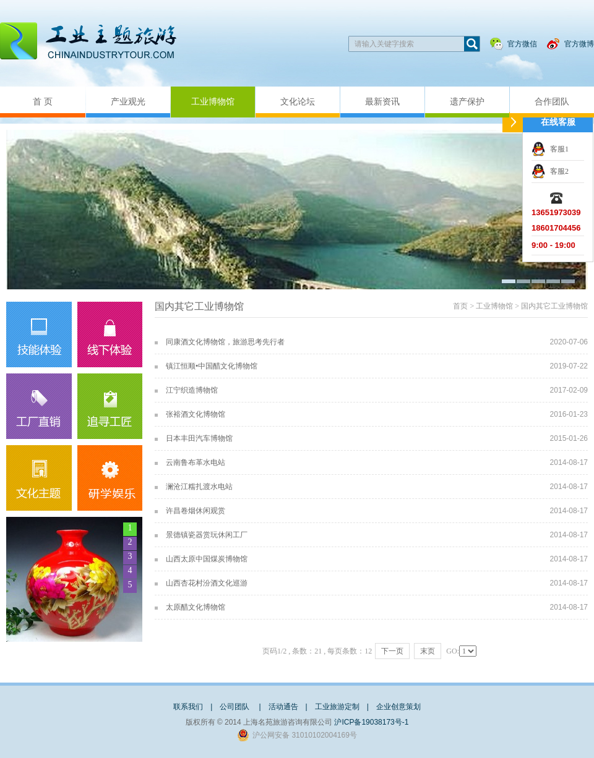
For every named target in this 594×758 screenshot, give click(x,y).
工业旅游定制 (337, 706)
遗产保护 (467, 101)
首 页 (43, 101)
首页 (460, 306)
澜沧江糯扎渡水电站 (199, 486)
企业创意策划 (398, 706)
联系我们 (188, 706)
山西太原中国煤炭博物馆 (207, 559)
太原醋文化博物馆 (195, 607)
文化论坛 (297, 101)
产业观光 (128, 101)
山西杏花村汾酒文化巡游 (207, 583)
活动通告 (283, 706)
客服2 (559, 171)
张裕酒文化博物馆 (195, 414)
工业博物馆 (213, 101)
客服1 (559, 149)
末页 (427, 651)
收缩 (512, 122)
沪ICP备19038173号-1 (371, 722)
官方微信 (522, 44)
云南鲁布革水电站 (195, 462)
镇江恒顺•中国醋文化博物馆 (211, 366)
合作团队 (552, 101)
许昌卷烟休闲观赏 (195, 510)
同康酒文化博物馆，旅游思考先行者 (225, 342)
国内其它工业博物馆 (554, 306)
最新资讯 (382, 101)
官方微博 (579, 44)
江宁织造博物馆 (192, 390)
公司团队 (235, 706)
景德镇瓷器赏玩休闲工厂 (207, 534)
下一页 (392, 651)
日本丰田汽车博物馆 (199, 438)
